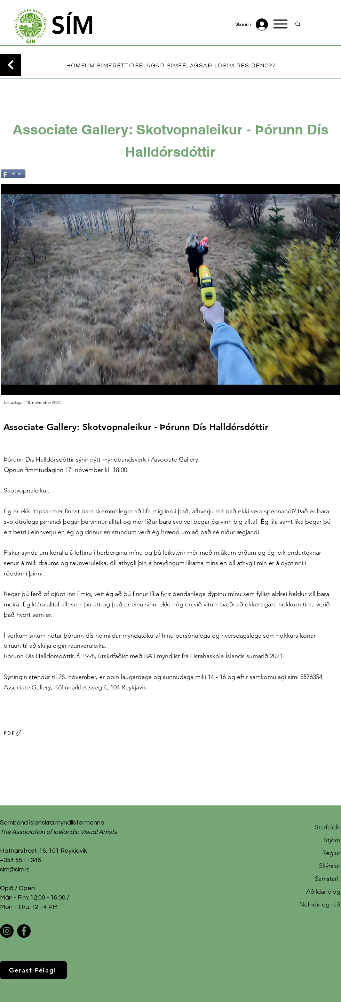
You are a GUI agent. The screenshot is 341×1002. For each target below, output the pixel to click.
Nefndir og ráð (319, 904)
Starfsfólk (327, 827)
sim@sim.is (15, 869)
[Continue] (10, 65)
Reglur (331, 853)
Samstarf (327, 879)
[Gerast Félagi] (33, 970)
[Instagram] (7, 931)
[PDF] (13, 733)
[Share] (13, 173)
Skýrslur (329, 866)
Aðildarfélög (323, 891)
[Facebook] (24, 931)
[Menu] (280, 24)
